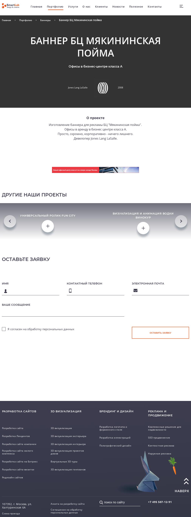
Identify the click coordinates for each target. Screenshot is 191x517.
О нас (87, 7)
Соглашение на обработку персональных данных (69, 511)
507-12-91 (163, 501)
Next (181, 228)
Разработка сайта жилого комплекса (20, 449)
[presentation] (160, 328)
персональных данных (58, 343)
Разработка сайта (14, 425)
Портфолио (56, 7)
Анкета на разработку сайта (70, 503)
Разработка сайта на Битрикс (16, 459)
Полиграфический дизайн (117, 443)
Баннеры (51, 20)
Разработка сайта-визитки (21, 468)
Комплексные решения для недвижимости (167, 425)
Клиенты (102, 7)
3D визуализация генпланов (71, 468)
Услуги (74, 7)
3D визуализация (63, 425)
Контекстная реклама (163, 443)
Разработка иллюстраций (117, 435)
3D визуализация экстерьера (63, 433)
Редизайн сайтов (14, 476)
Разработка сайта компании (22, 440)
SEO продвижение (161, 435)
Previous (10, 228)
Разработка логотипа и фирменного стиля (115, 425)
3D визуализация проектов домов (70, 451)
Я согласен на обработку (41, 343)
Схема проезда (12, 513)
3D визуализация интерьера (71, 443)
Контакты (155, 7)
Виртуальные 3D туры (66, 460)
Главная (37, 7)
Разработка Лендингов (18, 432)
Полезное (137, 7)
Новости (119, 7)
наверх (182, 491)
